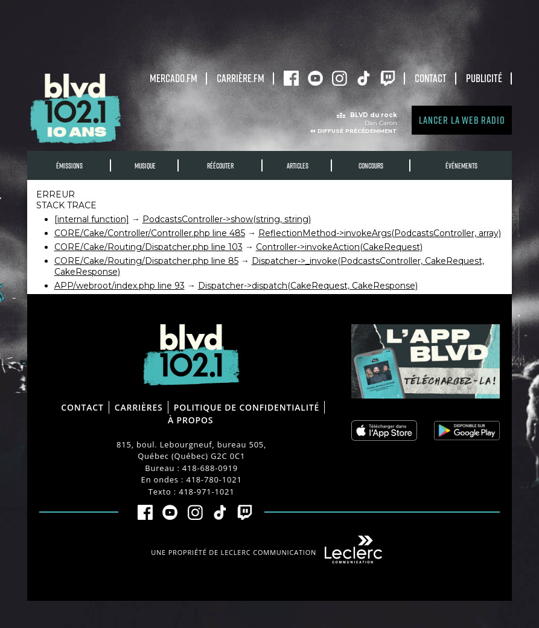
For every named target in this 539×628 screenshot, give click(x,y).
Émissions (69, 165)
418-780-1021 (213, 479)
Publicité (484, 78)
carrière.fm (240, 78)
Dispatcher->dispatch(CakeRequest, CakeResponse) (308, 285)
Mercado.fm (173, 78)
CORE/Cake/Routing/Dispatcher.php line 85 (146, 260)
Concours (371, 165)
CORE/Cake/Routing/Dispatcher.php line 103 (148, 247)
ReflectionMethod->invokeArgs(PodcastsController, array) (379, 233)
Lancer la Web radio (462, 120)
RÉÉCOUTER (220, 165)
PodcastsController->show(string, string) (226, 219)
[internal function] (91, 219)
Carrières (139, 407)
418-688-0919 (210, 468)
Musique (145, 165)
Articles (297, 165)
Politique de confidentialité (246, 407)
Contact (431, 78)
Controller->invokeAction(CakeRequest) (339, 247)
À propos (190, 420)
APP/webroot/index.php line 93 (119, 285)
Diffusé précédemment (357, 130)
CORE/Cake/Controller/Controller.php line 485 (149, 233)
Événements (461, 165)
